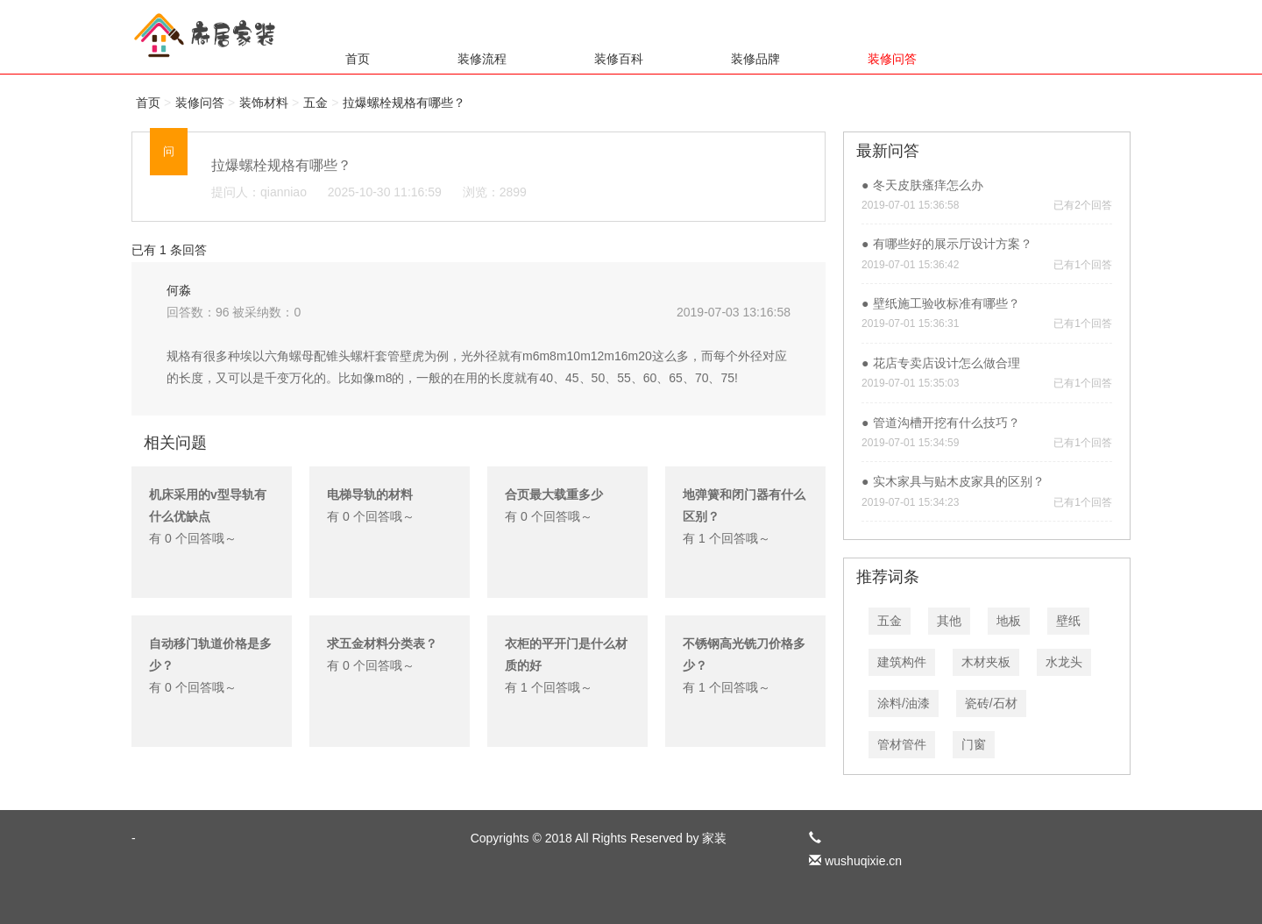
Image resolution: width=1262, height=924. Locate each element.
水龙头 (1064, 662)
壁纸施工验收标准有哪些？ (946, 303)
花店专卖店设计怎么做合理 (946, 363)
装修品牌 (755, 59)
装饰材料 (263, 103)
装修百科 (618, 59)
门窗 (973, 744)
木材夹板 (985, 662)
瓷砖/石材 (991, 703)
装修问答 (892, 59)
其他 (949, 621)
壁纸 (1068, 621)
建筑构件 (901, 662)
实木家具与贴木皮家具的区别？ (959, 481)
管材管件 (901, 744)
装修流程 (482, 59)
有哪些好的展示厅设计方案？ (952, 244)
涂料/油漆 (903, 703)
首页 (357, 59)
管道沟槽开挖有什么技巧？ (946, 423)
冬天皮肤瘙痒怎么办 (928, 185)
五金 (315, 103)
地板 (1008, 621)
